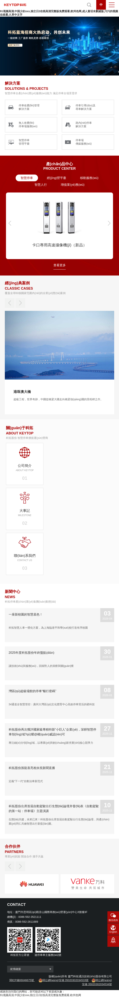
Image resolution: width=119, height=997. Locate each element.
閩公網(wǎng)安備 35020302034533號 (65, 980)
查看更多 (59, 265)
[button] (10, 223)
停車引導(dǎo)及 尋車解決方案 (85, 107)
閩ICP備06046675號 (21, 980)
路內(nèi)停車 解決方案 (84, 124)
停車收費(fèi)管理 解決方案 (29, 107)
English (113, 932)
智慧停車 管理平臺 (24, 142)
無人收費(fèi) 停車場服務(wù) (28, 124)
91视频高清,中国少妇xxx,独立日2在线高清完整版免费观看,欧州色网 (40, 995)
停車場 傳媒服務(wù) (84, 142)
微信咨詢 (113, 920)
